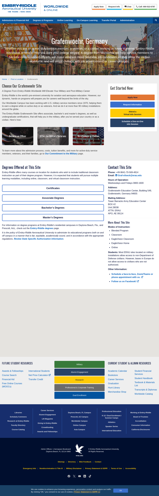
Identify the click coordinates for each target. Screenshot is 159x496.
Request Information (132, 105)
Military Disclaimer (74, 468)
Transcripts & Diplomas (146, 390)
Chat (128, 7)
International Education (111, 431)
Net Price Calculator (40, 375)
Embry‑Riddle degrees (41, 228)
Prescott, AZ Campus (79, 417)
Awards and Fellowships (47, 432)
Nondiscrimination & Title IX (51, 468)
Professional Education (111, 411)
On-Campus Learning (87, 20)
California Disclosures (141, 430)
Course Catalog (18, 430)
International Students (39, 371)
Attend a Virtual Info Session (132, 113)
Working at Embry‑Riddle (140, 413)
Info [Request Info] (114, 7)
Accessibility (130, 468)
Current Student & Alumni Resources (129, 363)
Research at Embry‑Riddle (18, 421)
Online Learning (65, 20)
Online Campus (79, 425)
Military (79, 364)
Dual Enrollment (79, 395)
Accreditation (140, 421)
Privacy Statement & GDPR (87, 492)
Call (145, 6)
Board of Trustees (140, 417)
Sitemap (61, 462)
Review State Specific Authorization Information (38, 239)
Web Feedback (85, 462)
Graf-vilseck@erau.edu (128, 175)
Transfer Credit (36, 379)
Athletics (111, 422)
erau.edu (79, 450)
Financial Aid (8, 379)
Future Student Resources (17, 363)
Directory (72, 462)
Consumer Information (140, 425)
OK (121, 491)
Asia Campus (79, 430)
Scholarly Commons (18, 417)
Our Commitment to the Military (61, 153)
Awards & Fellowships (12, 371)
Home (4, 79)
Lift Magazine (47, 419)
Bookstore (113, 375)
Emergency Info (29, 468)
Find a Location (17, 79)
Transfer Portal (109, 20)
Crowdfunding (47, 427)
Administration (127, 20)
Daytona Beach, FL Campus (79, 413)
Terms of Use (116, 468)
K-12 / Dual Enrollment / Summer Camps (111, 417)
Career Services (116, 379)
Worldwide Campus (79, 421)
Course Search (9, 375)
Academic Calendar (117, 371)
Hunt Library (114, 388)
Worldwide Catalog (144, 394)
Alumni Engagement (79, 372)
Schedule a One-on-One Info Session (132, 122)
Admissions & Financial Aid (15, 20)
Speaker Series (111, 426)
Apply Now (99, 7)
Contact (98, 462)
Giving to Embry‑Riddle (47, 423)
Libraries (18, 413)
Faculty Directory (18, 425)
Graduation (113, 383)
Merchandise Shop (117, 392)
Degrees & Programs (43, 20)
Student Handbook (144, 378)
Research (79, 380)
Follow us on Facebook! (125, 281)
